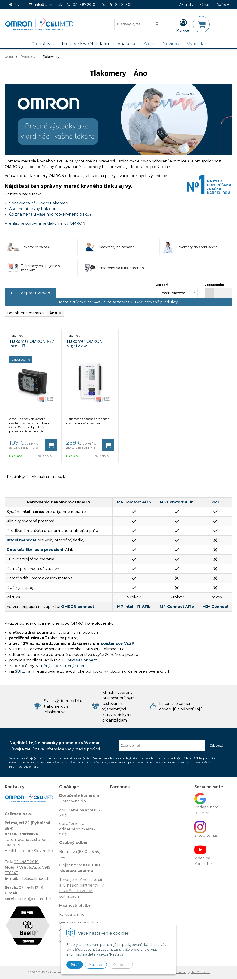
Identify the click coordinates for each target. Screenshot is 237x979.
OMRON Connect (80, 660)
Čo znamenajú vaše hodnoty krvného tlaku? (50, 214)
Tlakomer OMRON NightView (84, 343)
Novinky (171, 43)
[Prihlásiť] (183, 25)
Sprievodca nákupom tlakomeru (39, 203)
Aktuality (186, 5)
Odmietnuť (120, 964)
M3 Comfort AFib (176, 502)
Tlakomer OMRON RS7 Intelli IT (31, 343)
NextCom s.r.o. (200, 972)
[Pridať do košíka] (51, 445)
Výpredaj (196, 43)
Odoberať (216, 745)
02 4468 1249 (31, 887)
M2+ (215, 502)
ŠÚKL (20, 671)
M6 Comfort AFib (134, 502)
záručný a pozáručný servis (60, 666)
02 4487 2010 (84, 5)
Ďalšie (222, 5)
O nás (204, 5)
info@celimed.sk (48, 5)
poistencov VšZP (117, 643)
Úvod (19, 5)
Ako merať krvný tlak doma (34, 209)
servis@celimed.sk (35, 898)
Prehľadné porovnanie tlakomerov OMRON (45, 223)
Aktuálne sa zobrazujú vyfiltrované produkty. (136, 302)
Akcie (149, 43)
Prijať (74, 964)
